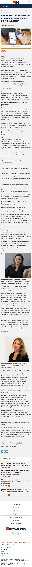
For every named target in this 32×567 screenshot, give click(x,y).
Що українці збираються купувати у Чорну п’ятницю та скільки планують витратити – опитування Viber (14, 491)
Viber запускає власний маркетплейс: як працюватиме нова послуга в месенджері (15, 482)
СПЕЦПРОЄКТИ (16, 520)
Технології (10, 10)
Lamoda (21, 196)
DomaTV (27, 191)
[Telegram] (19, 533)
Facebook (19, 443)
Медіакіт (3, 551)
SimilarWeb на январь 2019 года (10, 72)
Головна (3, 10)
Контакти (4, 549)
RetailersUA (23, 559)
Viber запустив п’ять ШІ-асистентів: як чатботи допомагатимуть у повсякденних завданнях (15, 472)
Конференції (4, 553)
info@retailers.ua (5, 556)
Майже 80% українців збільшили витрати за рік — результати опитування (15, 464)
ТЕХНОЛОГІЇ (16, 510)
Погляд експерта (16, 523)
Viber (3, 51)
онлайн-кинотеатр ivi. (7, 162)
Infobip (10, 430)
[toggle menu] (29, 2)
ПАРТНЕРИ (16, 507)
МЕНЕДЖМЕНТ (16, 504)
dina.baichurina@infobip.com (15, 427)
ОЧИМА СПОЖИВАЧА (16, 517)
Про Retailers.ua (5, 547)
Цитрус (3, 178)
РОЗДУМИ (16, 514)
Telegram (8, 444)
